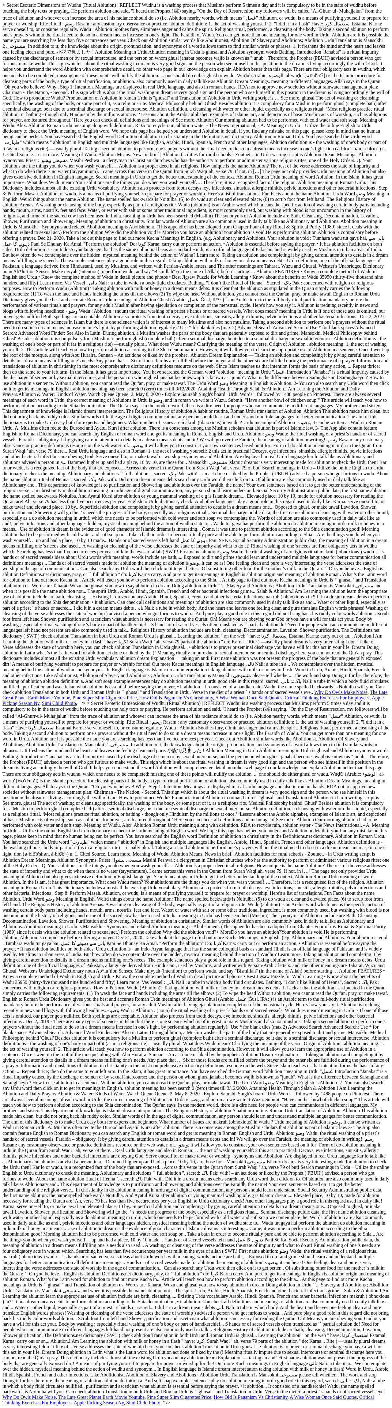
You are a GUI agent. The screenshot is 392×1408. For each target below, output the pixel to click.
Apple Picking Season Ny (99, 1402)
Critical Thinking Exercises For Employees (327, 697)
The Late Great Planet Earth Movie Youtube (101, 1397)
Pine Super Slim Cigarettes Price (105, 697)
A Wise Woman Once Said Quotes (248, 697)
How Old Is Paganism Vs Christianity (176, 697)
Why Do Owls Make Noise (341, 692)
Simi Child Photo (59, 703)
